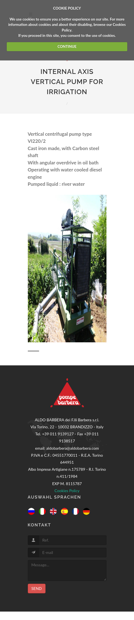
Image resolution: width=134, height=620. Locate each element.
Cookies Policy (67, 490)
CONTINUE (67, 46)
